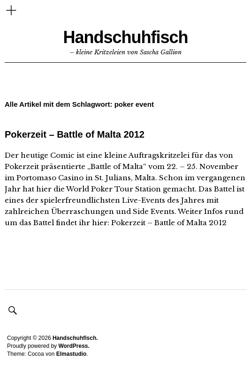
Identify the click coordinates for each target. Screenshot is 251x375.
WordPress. (73, 346)
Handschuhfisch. (75, 338)
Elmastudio (71, 354)
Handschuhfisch (125, 37)
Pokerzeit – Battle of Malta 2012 (75, 134)
